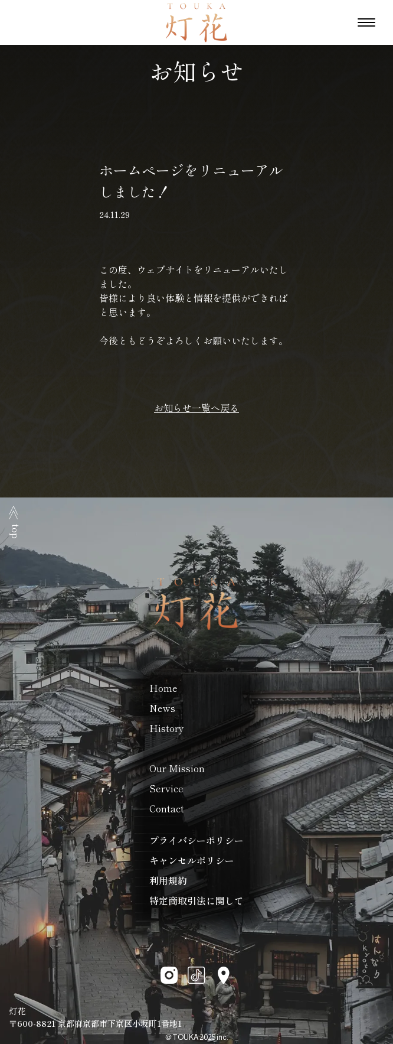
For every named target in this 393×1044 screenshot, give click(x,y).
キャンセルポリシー (191, 860)
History (166, 728)
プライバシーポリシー (196, 840)
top (16, 522)
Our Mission (177, 768)
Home (163, 688)
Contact (166, 808)
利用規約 (168, 880)
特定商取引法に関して (196, 900)
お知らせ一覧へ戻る (196, 408)
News (162, 708)
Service (166, 788)
